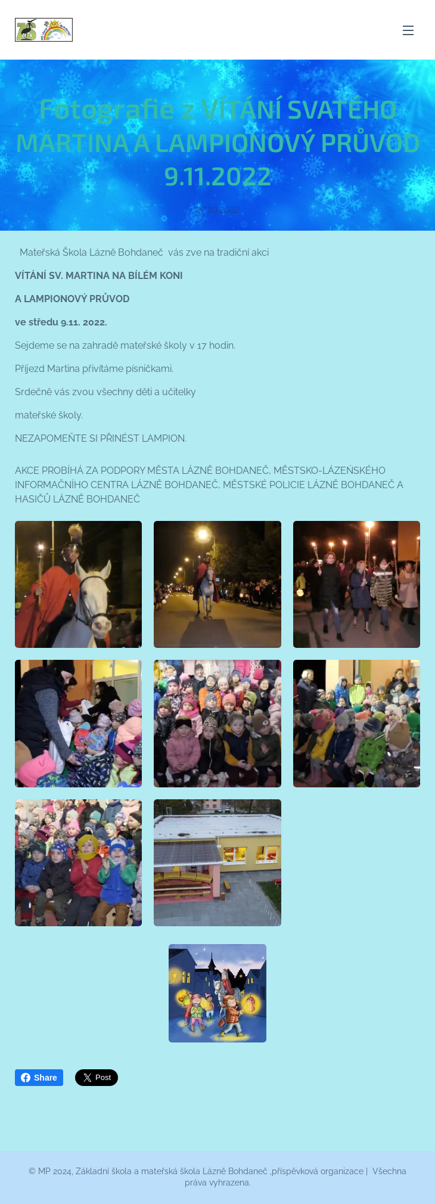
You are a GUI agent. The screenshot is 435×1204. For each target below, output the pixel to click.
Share (39, 1077)
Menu (408, 30)
